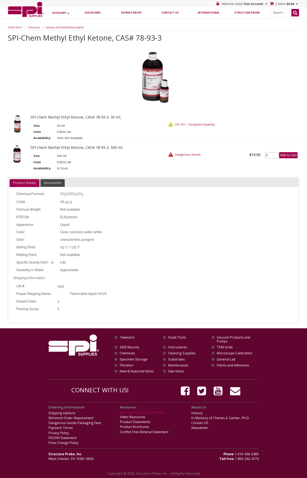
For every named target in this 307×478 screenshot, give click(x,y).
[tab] (24, 183)
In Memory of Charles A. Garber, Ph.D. (220, 418)
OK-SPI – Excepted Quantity (195, 124)
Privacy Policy (58, 433)
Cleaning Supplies (182, 353)
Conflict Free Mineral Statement (144, 432)
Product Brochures (134, 426)
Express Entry (131, 12)
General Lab (226, 359)
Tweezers (127, 337)
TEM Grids (225, 347)
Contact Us (170, 12)
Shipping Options (61, 413)
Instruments (177, 347)
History (197, 413)
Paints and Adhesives (233, 365)
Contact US (199, 423)
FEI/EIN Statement (62, 438)
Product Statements (135, 422)
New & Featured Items (137, 371)
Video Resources (132, 417)
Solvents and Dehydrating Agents (65, 27)
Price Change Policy (63, 442)
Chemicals (34, 27)
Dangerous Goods (188, 154)
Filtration (127, 365)
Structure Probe (247, 12)
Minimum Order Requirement (71, 418)
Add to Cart (288, 155)
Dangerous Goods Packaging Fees (74, 423)
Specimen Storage (134, 359)
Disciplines (93, 12)
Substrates (176, 359)
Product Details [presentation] (24, 183)
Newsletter (199, 428)
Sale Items (176, 371)
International (209, 12)
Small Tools (177, 337)
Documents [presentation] (52, 183)
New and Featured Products (143, 412)
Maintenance (178, 365)
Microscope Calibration (234, 353)
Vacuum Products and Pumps (233, 339)
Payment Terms (60, 428)
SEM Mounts (129, 347)
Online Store (15, 27)
